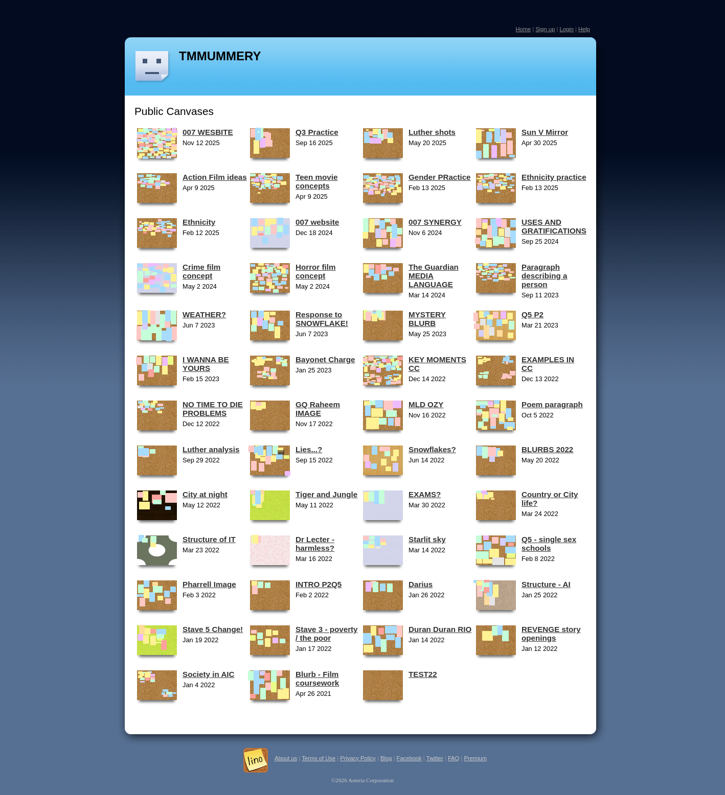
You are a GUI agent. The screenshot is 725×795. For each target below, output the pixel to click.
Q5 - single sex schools (549, 543)
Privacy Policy (358, 758)
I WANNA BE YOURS (206, 363)
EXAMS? (425, 494)
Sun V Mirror (545, 132)
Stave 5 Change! (213, 629)
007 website (317, 222)
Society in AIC (209, 674)
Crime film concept (201, 271)
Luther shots (432, 132)
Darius (421, 584)
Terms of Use (318, 758)
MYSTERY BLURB (427, 319)
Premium (475, 758)
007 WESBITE (208, 132)
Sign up (545, 29)
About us (286, 758)
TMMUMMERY (220, 56)
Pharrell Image (209, 584)
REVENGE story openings (551, 633)
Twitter (434, 758)
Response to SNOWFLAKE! (322, 319)
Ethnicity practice (554, 177)
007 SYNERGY (435, 222)
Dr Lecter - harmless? (315, 543)
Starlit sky (427, 539)
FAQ (453, 758)
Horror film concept (315, 271)
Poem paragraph (552, 404)
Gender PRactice (440, 177)
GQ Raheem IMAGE (318, 408)
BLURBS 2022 (547, 449)
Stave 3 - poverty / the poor (327, 633)
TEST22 (423, 674)
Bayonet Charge (325, 359)
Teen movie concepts (316, 181)
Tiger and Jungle (326, 494)
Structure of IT (209, 539)
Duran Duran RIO (440, 629)
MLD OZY (426, 404)
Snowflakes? (432, 449)
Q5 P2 (532, 314)
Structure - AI (546, 584)
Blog (386, 758)
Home (523, 29)
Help (584, 29)
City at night (205, 494)
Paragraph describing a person (544, 276)
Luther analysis (211, 449)
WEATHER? (204, 314)
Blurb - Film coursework (317, 678)
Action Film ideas (215, 177)
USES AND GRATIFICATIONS (554, 226)
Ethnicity (199, 222)
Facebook (409, 758)
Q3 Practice (317, 132)
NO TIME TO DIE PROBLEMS (213, 408)
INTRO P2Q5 (319, 584)
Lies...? (309, 449)
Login (566, 29)
